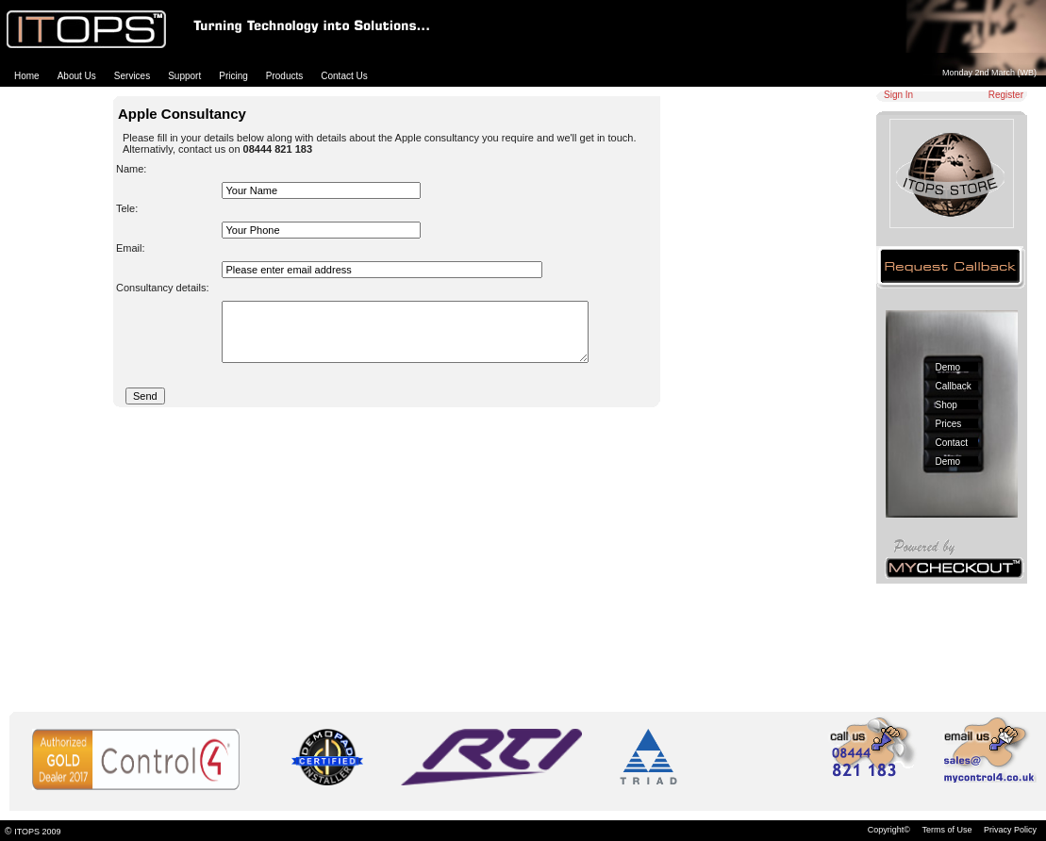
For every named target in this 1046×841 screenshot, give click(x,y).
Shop (946, 405)
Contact (952, 442)
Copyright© (889, 829)
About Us (77, 76)
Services (132, 76)
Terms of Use (946, 829)
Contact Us (344, 76)
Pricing (233, 76)
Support (184, 76)
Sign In (898, 95)
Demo (948, 367)
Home (27, 76)
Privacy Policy (1010, 829)
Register (1005, 95)
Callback (953, 386)
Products (284, 76)
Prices (949, 424)
